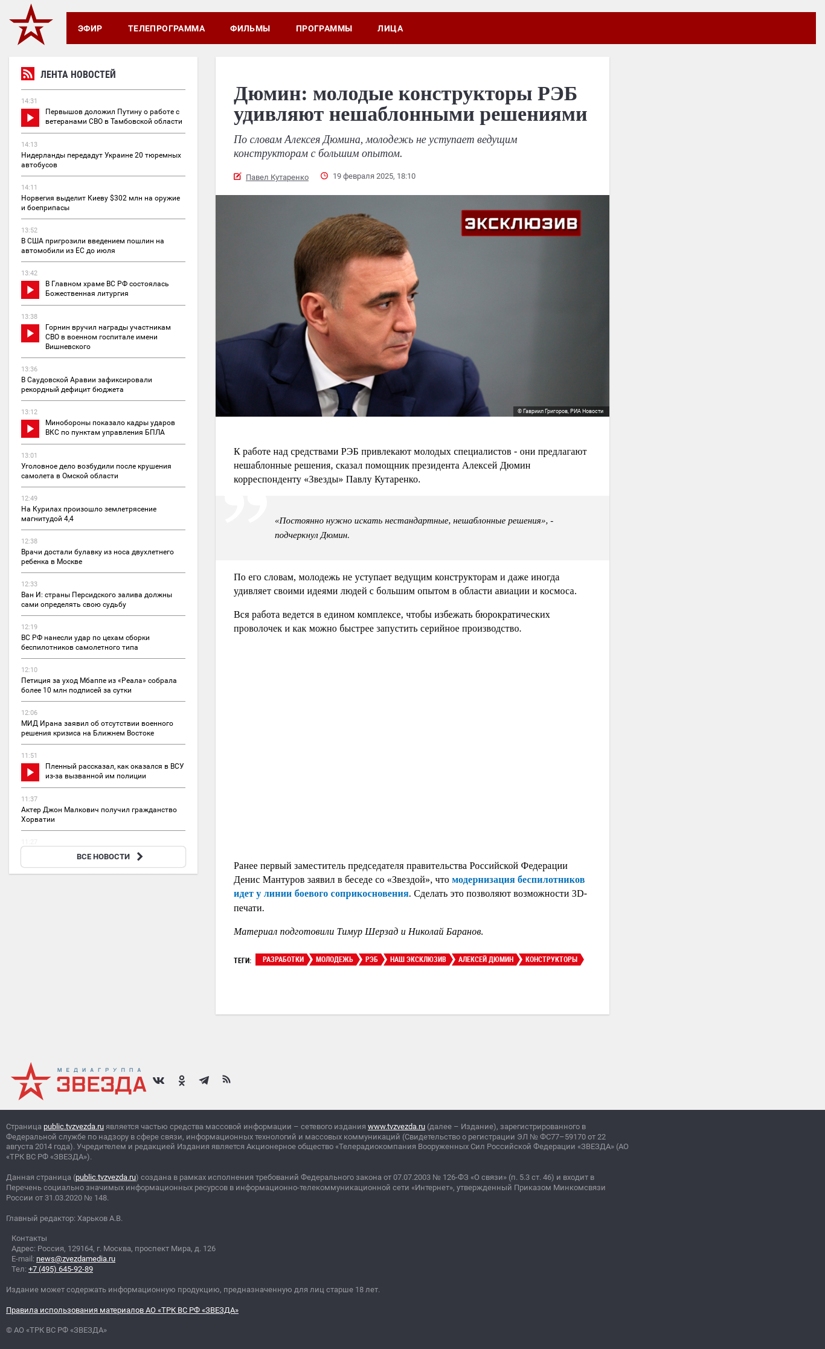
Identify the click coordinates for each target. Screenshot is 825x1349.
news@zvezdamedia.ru (75, 1258)
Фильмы (250, 28)
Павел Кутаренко (277, 177)
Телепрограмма (166, 28)
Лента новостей (68, 76)
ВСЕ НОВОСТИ (111, 856)
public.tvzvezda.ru (73, 1126)
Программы (324, 28)
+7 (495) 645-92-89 (60, 1269)
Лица (390, 28)
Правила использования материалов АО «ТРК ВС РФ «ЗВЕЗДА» (122, 1310)
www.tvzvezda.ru (396, 1126)
